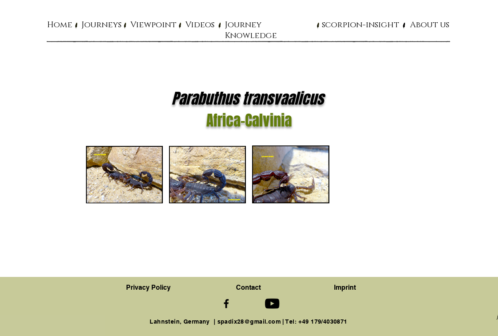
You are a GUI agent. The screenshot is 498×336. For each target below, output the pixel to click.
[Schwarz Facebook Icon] (226, 304)
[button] (101, 24)
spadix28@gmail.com (249, 321)
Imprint (345, 287)
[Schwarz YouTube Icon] (272, 303)
